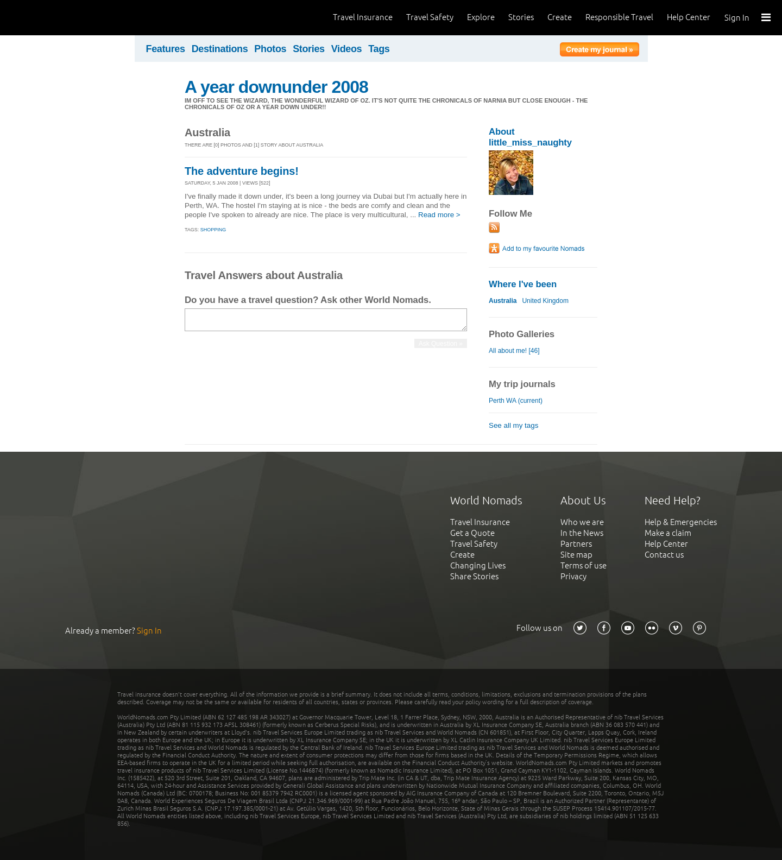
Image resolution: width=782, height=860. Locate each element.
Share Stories (474, 576)
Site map (576, 554)
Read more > (439, 215)
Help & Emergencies (681, 522)
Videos (346, 48)
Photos (270, 48)
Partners (576, 543)
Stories (521, 17)
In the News (581, 533)
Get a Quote (472, 533)
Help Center (688, 17)
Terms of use (583, 565)
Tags (378, 48)
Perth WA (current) (516, 400)
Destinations (220, 48)
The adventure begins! (242, 171)
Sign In (736, 17)
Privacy (573, 576)
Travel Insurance (363, 17)
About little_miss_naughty (530, 137)
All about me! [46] (514, 351)
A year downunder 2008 (276, 87)
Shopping (213, 229)
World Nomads (57, 17)
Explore (481, 17)
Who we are (582, 522)
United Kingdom (545, 301)
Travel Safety (429, 17)
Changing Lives (478, 565)
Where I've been (523, 284)
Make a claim (668, 533)
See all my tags (513, 425)
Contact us (664, 554)
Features (165, 48)
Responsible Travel (619, 17)
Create (559, 17)
